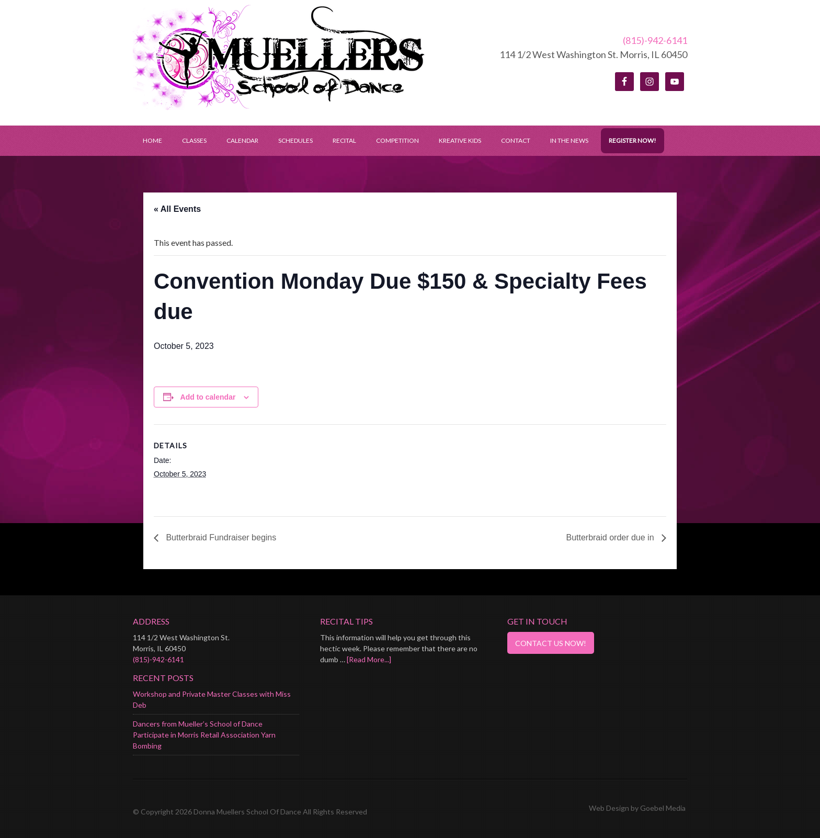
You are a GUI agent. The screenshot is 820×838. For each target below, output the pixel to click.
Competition (397, 140)
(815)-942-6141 (655, 40)
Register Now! (632, 140)
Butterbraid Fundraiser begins (220, 537)
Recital (344, 140)
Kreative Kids (460, 140)
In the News (569, 140)
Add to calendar (208, 397)
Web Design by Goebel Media (637, 807)
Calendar (242, 140)
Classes (194, 140)
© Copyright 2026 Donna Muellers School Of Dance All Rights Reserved (250, 811)
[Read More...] (369, 659)
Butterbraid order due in (611, 537)
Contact (515, 140)
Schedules (290, 140)
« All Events (177, 209)
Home (152, 140)
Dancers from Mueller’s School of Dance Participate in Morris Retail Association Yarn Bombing (204, 734)
